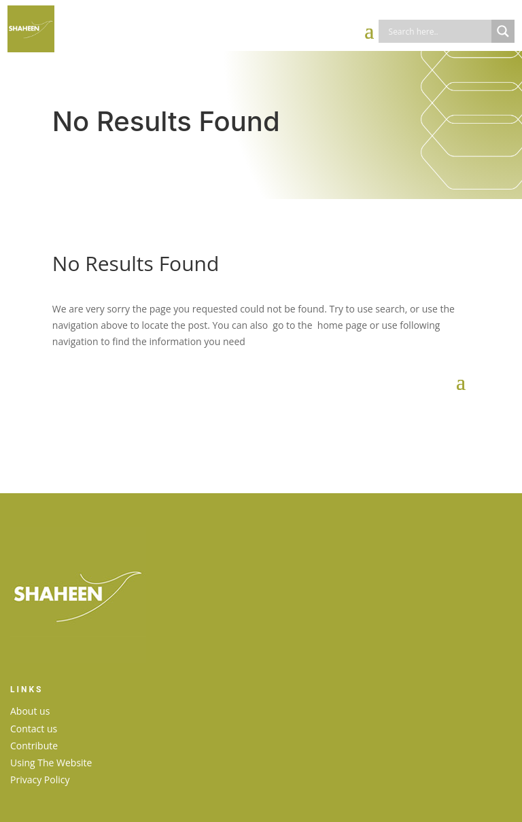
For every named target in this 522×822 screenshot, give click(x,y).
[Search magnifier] (503, 31)
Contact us (33, 728)
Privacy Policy (39, 779)
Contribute (34, 745)
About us (30, 710)
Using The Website (51, 762)
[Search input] (438, 31)
